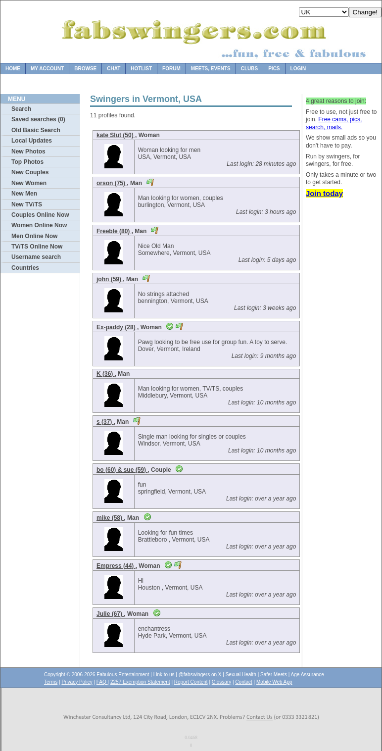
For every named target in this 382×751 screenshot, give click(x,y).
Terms (50, 682)
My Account (47, 68)
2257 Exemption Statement (140, 682)
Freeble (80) (114, 231)
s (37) (105, 421)
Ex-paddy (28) (116, 327)
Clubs (249, 68)
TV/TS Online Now (36, 246)
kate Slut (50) (115, 135)
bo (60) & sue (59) (121, 469)
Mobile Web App (274, 682)
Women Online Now (39, 225)
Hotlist (141, 68)
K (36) (105, 373)
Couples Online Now (40, 214)
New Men (24, 193)
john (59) (109, 279)
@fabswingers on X (200, 674)
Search (21, 108)
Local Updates (31, 140)
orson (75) (111, 183)
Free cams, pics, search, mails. (334, 123)
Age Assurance (307, 674)
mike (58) (110, 517)
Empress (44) (116, 565)
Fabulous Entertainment (122, 674)
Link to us (164, 674)
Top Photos (27, 161)
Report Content (191, 682)
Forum (171, 68)
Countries (25, 267)
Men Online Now (34, 236)
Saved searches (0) (38, 119)
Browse (85, 68)
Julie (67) (110, 613)
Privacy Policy (76, 682)
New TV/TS (26, 204)
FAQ (102, 682)
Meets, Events (211, 68)
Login (298, 68)
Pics (274, 68)
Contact (243, 682)
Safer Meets (273, 674)
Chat (113, 68)
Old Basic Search (35, 130)
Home (12, 68)
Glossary (221, 682)
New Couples (29, 172)
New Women (29, 183)
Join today (324, 193)
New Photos (28, 151)
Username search (36, 256)
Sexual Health (241, 674)
